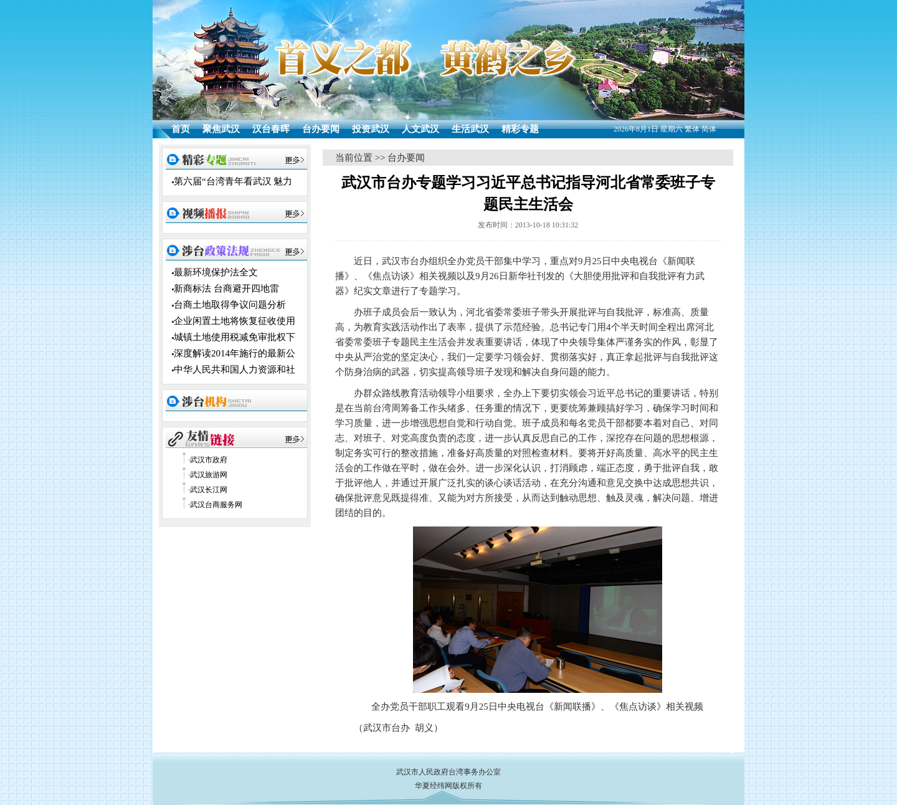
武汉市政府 (208, 459)
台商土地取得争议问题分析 (230, 305)
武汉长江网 (208, 489)
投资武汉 (370, 129)
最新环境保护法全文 (216, 272)
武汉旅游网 (208, 474)
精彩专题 (520, 129)
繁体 (692, 129)
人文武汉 (420, 129)
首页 (180, 129)
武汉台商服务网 (216, 504)
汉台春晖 (271, 129)
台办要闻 (320, 129)
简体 (708, 129)
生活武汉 (470, 129)
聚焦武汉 (221, 129)
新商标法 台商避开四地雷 (226, 288)
